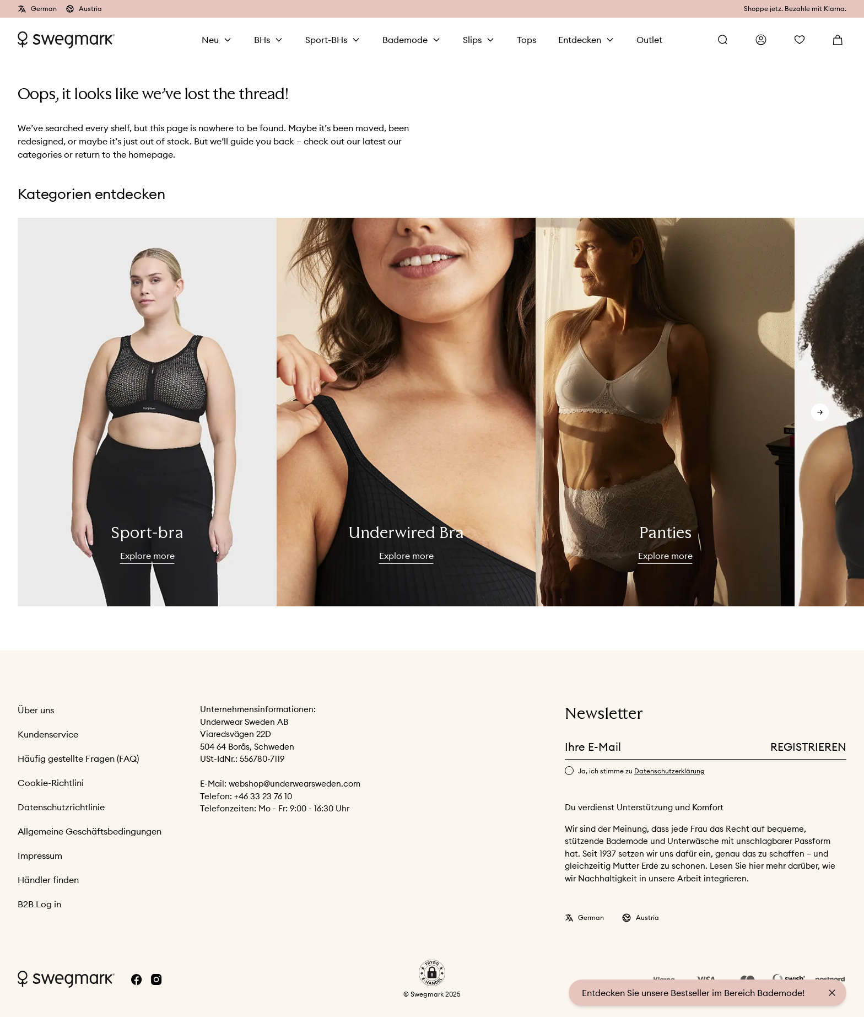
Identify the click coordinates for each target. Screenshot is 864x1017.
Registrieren (808, 747)
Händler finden (48, 879)
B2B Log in (39, 904)
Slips (472, 39)
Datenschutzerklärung (669, 771)
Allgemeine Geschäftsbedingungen (89, 831)
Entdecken (579, 39)
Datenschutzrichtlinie (61, 806)
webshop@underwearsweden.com (294, 783)
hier (757, 865)
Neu (210, 39)
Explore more (147, 555)
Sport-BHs (326, 39)
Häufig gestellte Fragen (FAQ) (78, 758)
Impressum (40, 855)
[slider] (147, 412)
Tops (526, 39)
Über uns (36, 709)
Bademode (405, 39)
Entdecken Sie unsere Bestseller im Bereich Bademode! (693, 992)
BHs (262, 39)
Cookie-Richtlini (51, 782)
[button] (432, 973)
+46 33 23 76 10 (263, 796)
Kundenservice (48, 734)
